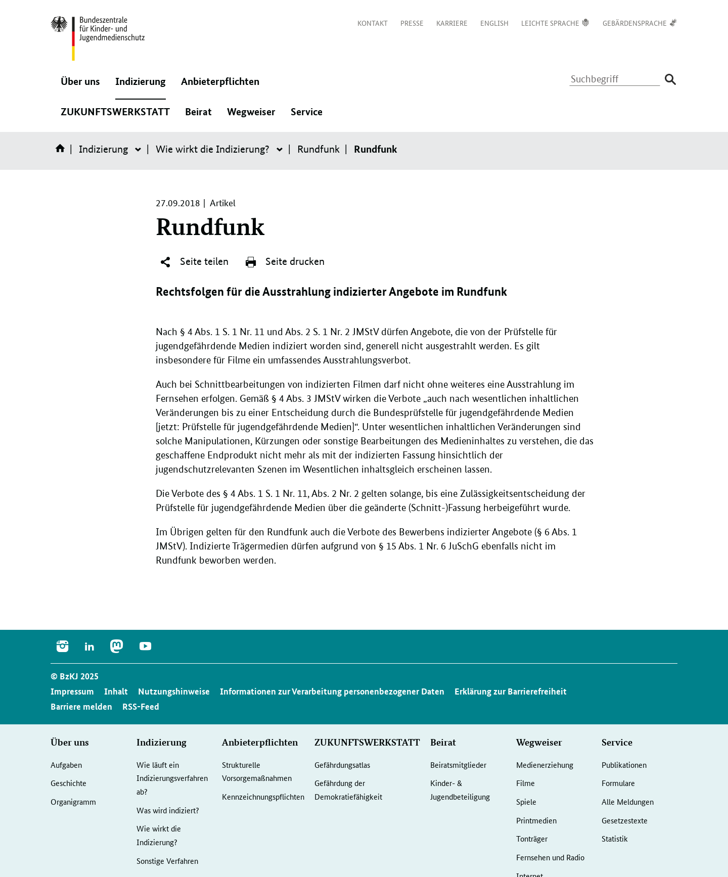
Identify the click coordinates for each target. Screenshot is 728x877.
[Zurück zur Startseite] (98, 38)
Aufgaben (66, 764)
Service (307, 117)
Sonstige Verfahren (167, 860)
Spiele (526, 801)
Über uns (80, 86)
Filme (525, 782)
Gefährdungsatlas (342, 764)
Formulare (618, 782)
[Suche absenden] (670, 79)
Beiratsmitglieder (458, 764)
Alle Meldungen (628, 801)
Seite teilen (194, 261)
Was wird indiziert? (167, 810)
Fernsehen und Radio (550, 857)
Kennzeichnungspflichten (263, 796)
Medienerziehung (544, 764)
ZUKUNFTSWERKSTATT (115, 117)
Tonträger (532, 838)
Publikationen (624, 764)
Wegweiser (251, 117)
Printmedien (536, 820)
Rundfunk (318, 149)
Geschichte (68, 782)
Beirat (198, 117)
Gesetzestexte (625, 820)
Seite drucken (285, 261)
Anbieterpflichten (220, 86)
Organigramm (73, 801)
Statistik (615, 838)
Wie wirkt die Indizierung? (212, 149)
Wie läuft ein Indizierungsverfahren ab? (172, 778)
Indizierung (140, 86)
